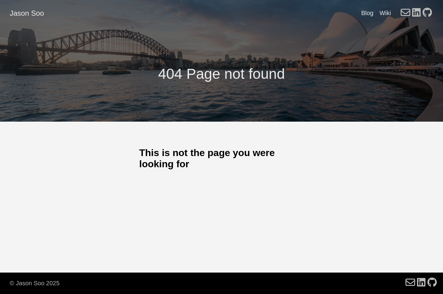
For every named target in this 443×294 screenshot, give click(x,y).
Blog (367, 13)
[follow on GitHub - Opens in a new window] (427, 13)
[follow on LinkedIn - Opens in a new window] (416, 13)
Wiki (385, 13)
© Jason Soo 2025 (35, 283)
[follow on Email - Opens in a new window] (405, 13)
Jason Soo (27, 13)
